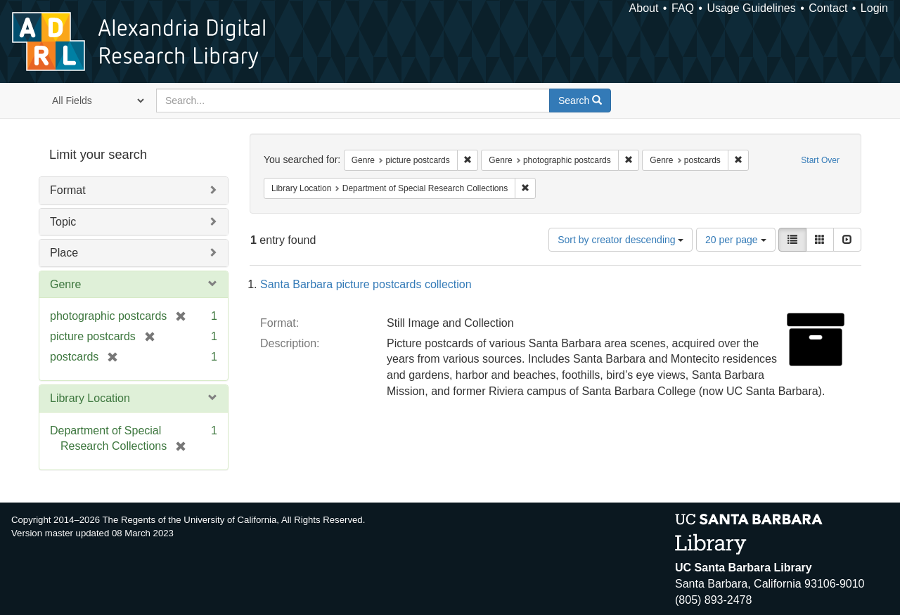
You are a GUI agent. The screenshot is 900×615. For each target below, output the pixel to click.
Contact (828, 8)
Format (68, 190)
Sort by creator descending (620, 239)
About (644, 8)
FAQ (682, 8)
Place (64, 253)
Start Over (820, 160)
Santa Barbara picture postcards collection (366, 284)
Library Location (90, 398)
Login (874, 8)
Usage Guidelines (751, 8)
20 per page (735, 239)
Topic (63, 222)
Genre (65, 284)
